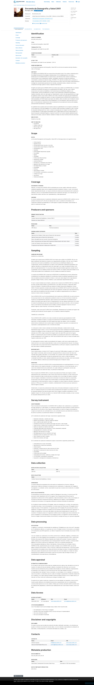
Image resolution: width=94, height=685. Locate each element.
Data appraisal (19, 52)
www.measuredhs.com (56, 601)
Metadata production (20, 63)
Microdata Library (30, 1)
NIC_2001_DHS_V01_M (31, 5)
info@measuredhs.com (56, 642)
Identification (18, 32)
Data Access (18, 55)
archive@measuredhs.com (70, 601)
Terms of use (71, 1)
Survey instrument (20, 45)
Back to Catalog (18, 675)
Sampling (18, 42)
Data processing (19, 50)
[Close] (92, 678)
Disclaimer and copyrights (21, 57)
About (53, 1)
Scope (17, 35)
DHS (26, 5)
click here (51, 681)
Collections (58, 1)
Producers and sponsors (21, 40)
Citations (65, 1)
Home (15, 5)
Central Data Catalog (20, 5)
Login (78, 1)
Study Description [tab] (19, 29)
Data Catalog (47, 1)
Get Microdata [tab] (46, 28)
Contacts (18, 60)
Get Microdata (38, 10)
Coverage (18, 37)
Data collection (19, 47)
